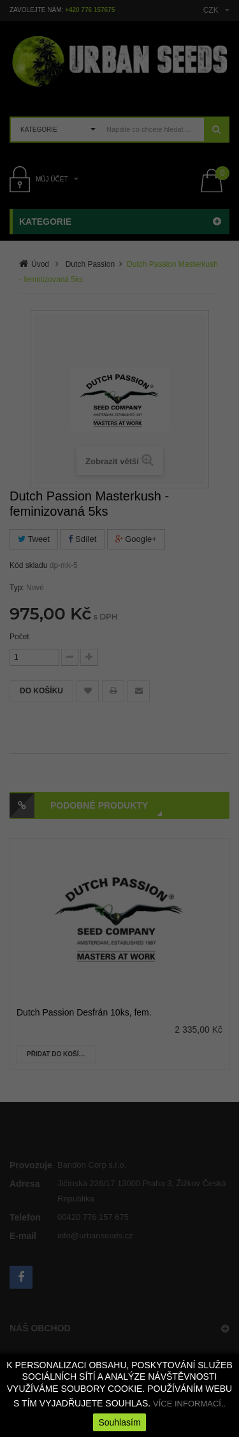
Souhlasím (119, 1422)
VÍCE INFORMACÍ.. (189, 1403)
